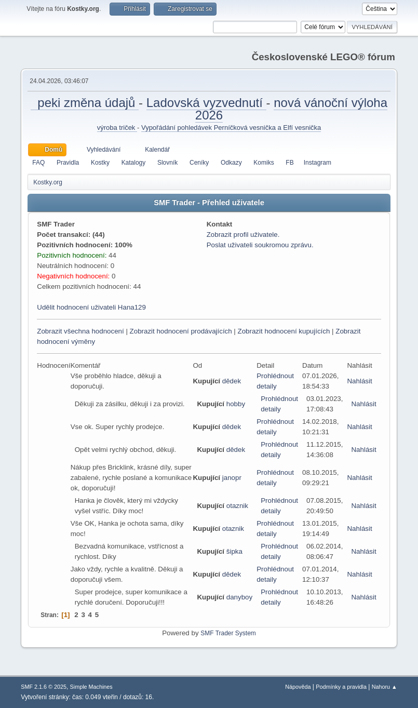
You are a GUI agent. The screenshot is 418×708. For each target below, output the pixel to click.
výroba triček (117, 127)
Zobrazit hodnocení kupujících (284, 331)
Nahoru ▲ (384, 687)
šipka (234, 551)
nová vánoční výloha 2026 (291, 109)
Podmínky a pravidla (341, 687)
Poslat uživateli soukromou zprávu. (260, 245)
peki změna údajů (85, 103)
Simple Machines (91, 687)
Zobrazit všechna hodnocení (80, 331)
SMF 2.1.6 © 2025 (43, 687)
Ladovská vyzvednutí (206, 103)
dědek (231, 381)
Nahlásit (359, 381)
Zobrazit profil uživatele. (243, 234)
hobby (235, 404)
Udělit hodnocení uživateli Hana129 (91, 307)
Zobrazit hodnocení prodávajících (181, 331)
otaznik (237, 506)
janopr (231, 478)
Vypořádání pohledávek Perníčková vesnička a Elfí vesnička (231, 127)
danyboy (239, 597)
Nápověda (298, 687)
